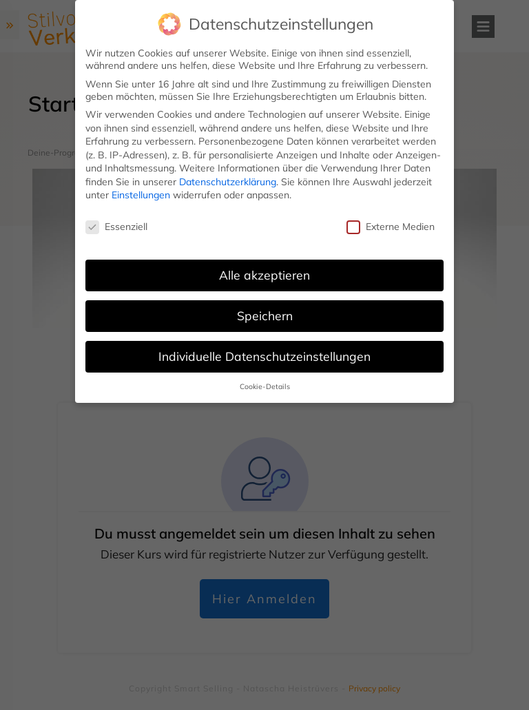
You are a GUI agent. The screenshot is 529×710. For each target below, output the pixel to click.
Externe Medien (390, 226)
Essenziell (116, 226)
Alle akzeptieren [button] (264, 274)
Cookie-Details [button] (265, 386)
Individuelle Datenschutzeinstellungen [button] (264, 356)
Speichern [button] (265, 315)
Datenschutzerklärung (227, 182)
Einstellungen (141, 195)
